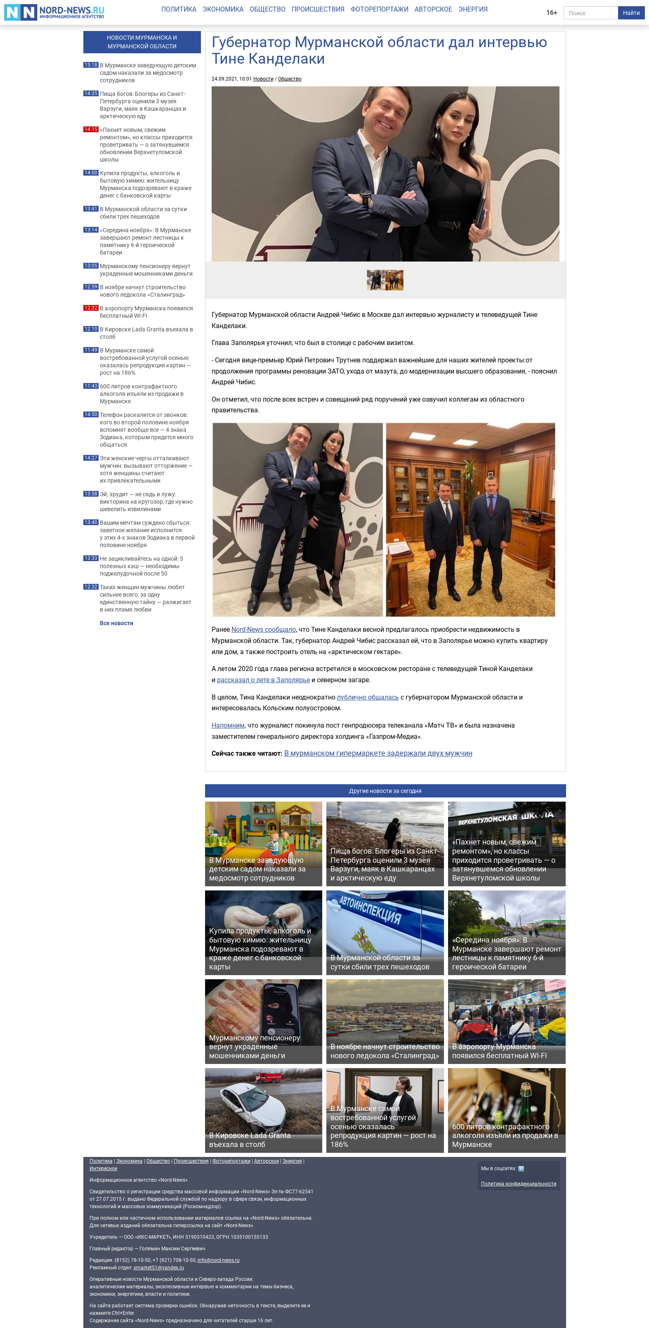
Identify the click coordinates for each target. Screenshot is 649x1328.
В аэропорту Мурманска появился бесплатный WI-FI (146, 312)
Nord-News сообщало (263, 629)
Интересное (103, 1168)
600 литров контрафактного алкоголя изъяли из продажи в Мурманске (142, 394)
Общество (268, 9)
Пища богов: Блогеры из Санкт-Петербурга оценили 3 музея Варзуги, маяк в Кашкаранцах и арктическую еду (143, 105)
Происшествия (318, 9)
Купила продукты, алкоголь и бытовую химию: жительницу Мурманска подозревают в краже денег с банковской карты (145, 184)
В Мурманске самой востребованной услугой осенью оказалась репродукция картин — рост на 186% (145, 361)
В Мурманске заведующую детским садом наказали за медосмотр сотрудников (148, 73)
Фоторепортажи (379, 9)
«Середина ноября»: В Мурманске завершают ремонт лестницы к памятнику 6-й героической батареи (145, 241)
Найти (631, 13)
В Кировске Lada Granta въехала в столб (146, 333)
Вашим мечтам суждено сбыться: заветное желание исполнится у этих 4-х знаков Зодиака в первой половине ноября (147, 534)
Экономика (223, 9)
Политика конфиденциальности (519, 1183)
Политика (178, 9)
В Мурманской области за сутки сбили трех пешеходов (143, 212)
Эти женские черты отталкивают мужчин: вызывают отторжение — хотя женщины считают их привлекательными (146, 469)
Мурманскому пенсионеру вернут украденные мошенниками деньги (146, 269)
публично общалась (368, 697)
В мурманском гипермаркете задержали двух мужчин (378, 753)
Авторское (433, 9)
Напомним (228, 725)
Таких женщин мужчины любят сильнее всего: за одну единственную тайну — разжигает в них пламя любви (145, 598)
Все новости (116, 623)
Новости (263, 78)
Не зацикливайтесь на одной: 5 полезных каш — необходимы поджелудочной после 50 (141, 566)
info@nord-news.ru (219, 1260)
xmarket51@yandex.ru (159, 1267)
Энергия (473, 9)
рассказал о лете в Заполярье (263, 679)
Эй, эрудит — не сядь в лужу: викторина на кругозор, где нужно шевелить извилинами (146, 501)
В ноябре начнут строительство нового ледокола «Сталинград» (143, 290)
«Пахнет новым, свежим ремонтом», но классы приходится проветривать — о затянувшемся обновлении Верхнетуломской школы (146, 144)
